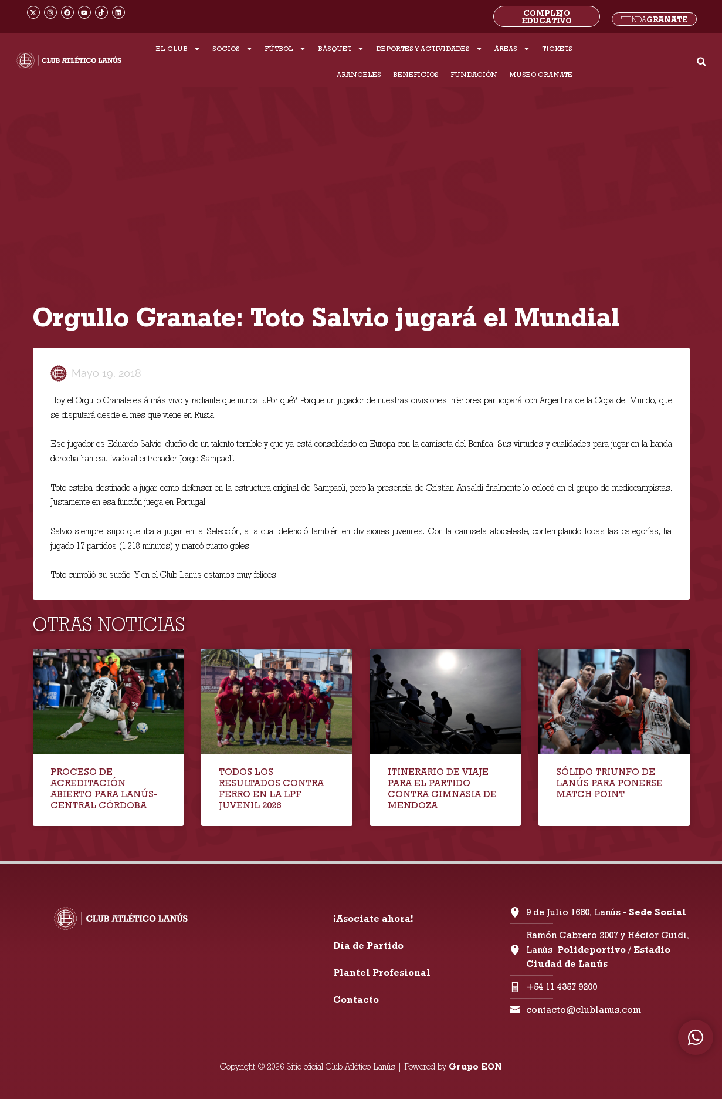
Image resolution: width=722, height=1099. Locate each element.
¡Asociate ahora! (373, 918)
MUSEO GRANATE (540, 74)
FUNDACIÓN (473, 74)
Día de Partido (368, 945)
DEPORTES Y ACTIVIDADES (429, 48)
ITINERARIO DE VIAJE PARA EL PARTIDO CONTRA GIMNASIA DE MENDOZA (442, 788)
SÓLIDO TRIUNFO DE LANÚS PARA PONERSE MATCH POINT (609, 783)
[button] (701, 62)
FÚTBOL (285, 48)
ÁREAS (512, 48)
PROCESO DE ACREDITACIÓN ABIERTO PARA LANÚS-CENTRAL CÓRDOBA (103, 788)
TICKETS (557, 48)
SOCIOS (232, 48)
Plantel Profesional (382, 972)
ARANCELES (359, 74)
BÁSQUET (341, 48)
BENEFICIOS (416, 74)
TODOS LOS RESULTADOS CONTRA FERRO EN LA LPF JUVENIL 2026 (271, 788)
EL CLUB (178, 48)
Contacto (356, 999)
